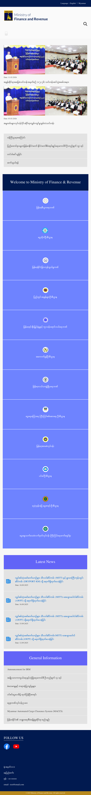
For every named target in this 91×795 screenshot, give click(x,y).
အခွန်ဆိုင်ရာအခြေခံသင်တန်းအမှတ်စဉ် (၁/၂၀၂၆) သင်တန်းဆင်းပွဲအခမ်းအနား (36, 82)
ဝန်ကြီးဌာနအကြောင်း (16, 137)
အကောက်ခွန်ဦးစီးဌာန (45, 356)
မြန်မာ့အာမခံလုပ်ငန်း (45, 446)
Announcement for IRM (18, 669)
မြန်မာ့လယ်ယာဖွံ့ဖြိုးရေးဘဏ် (45, 386)
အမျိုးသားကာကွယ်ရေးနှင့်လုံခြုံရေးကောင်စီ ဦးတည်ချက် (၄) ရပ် (34, 677)
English (73, 3)
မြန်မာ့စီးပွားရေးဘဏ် (45, 207)
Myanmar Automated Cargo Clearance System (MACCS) (35, 711)
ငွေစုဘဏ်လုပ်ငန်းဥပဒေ (17, 703)
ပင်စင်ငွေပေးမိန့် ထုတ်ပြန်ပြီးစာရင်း (22, 694)
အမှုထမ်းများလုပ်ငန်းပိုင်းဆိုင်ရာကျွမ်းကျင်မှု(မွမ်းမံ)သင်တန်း (29, 123)
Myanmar (82, 3)
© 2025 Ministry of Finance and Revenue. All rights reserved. (45, 793)
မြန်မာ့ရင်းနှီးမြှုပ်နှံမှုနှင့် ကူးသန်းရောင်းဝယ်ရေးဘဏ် (45, 326)
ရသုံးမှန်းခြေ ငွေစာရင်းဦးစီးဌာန (45, 505)
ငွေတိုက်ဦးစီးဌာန (45, 237)
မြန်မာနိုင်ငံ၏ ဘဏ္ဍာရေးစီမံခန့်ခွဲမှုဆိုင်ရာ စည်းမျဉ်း (28, 719)
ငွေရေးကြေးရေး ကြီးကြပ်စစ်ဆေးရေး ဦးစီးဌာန (45, 416)
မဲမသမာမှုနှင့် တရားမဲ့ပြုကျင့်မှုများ (21, 686)
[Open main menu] (6, 33)
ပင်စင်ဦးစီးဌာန (45, 476)
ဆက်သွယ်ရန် (13, 162)
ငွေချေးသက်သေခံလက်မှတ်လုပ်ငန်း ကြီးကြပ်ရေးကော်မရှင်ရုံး (45, 535)
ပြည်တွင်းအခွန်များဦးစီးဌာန (45, 297)
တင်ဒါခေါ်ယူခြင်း (14, 154)
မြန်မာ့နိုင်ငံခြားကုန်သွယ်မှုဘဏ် (45, 267)
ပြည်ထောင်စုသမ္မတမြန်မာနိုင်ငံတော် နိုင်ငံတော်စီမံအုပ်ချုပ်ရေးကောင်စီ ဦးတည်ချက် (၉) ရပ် (45, 146)
